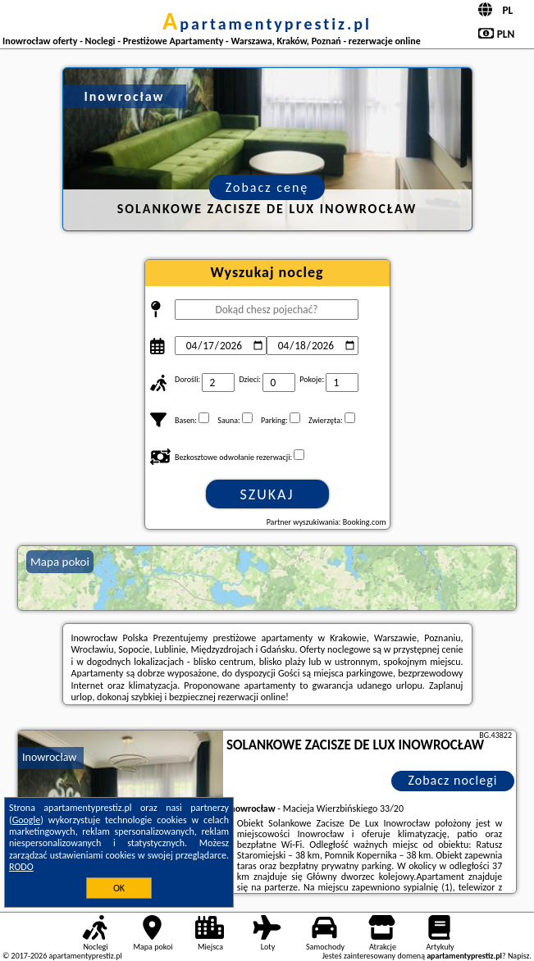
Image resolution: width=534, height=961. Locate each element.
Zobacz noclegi (453, 780)
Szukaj (267, 494)
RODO (21, 866)
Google (26, 820)
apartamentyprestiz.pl (267, 24)
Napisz (519, 955)
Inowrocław (49, 757)
